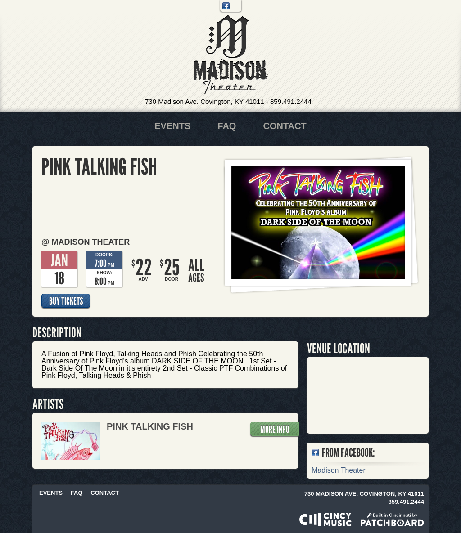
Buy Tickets (66, 301)
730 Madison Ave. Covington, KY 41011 (204, 101)
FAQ (226, 126)
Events (172, 126)
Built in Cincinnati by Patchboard (392, 519)
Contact (284, 126)
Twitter (235, 5)
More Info (274, 429)
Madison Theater (231, 54)
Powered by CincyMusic (325, 519)
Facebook (226, 5)
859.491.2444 (291, 101)
